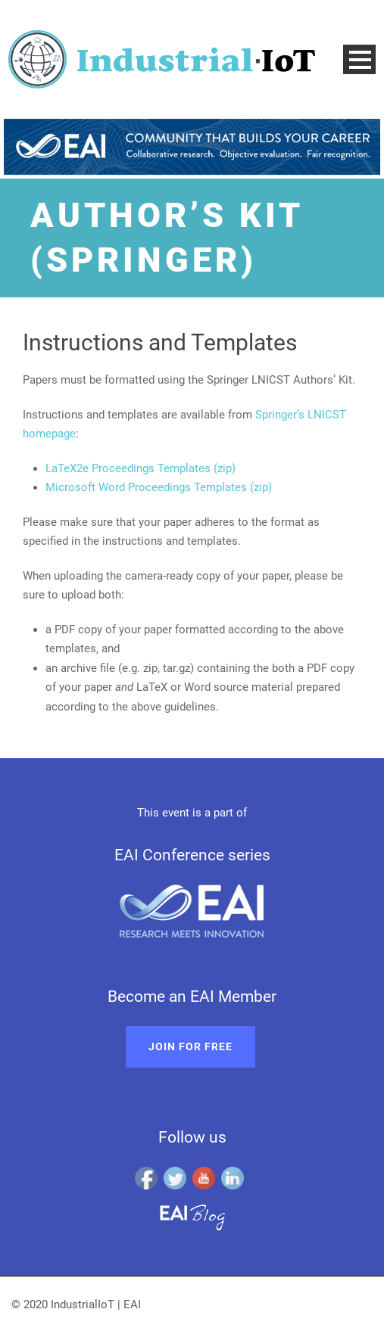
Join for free (190, 1046)
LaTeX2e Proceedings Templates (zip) (140, 468)
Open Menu (359, 59)
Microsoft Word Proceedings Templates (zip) (158, 487)
